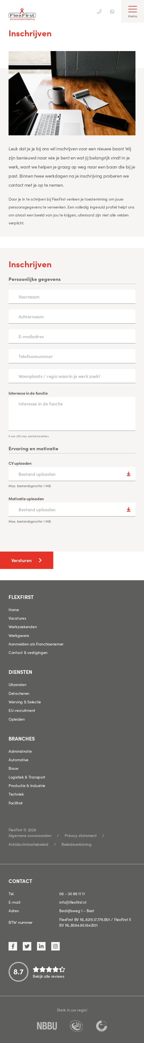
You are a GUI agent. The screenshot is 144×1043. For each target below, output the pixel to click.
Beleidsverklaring (76, 844)
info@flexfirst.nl (72, 902)
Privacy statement (80, 835)
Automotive (18, 759)
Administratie (20, 751)
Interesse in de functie (28, 393)
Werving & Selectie (25, 702)
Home (14, 609)
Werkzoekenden (23, 626)
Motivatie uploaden (26, 498)
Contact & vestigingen (28, 652)
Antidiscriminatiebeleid (28, 844)
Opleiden (17, 719)
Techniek (16, 794)
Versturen (21, 560)
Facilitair (16, 803)
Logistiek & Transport (27, 777)
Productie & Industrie (27, 785)
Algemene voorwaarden (30, 835)
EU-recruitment (22, 710)
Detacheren (19, 693)
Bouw (13, 768)
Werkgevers (19, 635)
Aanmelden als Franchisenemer (36, 644)
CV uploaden (20, 463)
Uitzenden (17, 684)
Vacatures (17, 618)
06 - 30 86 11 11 (72, 893)
